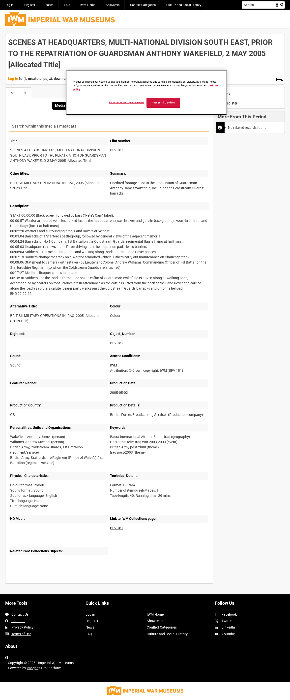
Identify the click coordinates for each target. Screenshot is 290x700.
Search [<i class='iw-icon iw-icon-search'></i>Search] (282, 4)
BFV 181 (116, 528)
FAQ (67, 5)
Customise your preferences (126, 102)
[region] (146, 92)
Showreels (112, 5)
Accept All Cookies (163, 102)
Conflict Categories (143, 5)
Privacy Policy (22, 627)
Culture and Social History (183, 5)
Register (29, 5)
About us (18, 620)
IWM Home (87, 5)
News (49, 5)
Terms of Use (21, 634)
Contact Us (20, 614)
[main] (145, 311)
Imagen (32, 668)
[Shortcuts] (279, 78)
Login (225, 92)
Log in (9, 5)
